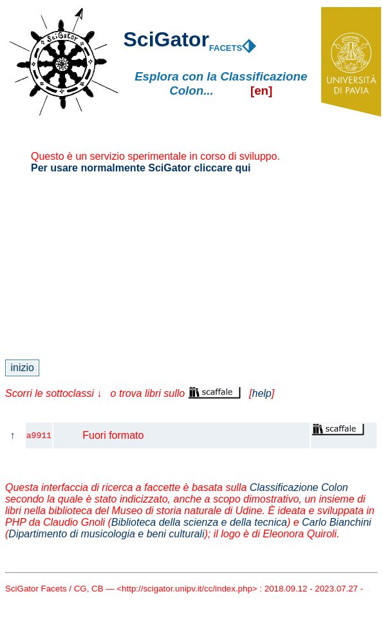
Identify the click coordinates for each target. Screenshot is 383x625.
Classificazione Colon (299, 487)
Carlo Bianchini (336, 522)
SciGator (166, 39)
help (261, 393)
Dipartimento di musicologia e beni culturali (106, 533)
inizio (22, 367)
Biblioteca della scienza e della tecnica (199, 522)
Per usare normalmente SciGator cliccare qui (140, 167)
